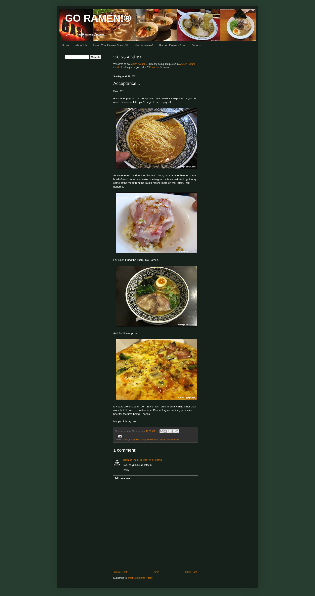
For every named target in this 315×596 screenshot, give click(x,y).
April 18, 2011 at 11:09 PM (148, 460)
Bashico (127, 460)
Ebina (125, 439)
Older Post (191, 572)
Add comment (123, 478)
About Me (81, 45)
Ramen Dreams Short (172, 45)
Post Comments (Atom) (140, 578)
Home (65, 45)
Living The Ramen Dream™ (110, 45)
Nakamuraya (173, 439)
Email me (154, 67)
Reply (126, 470)
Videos (196, 45)
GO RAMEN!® (98, 18)
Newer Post (120, 572)
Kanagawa (134, 439)
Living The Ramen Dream (153, 439)
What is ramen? (143, 45)
